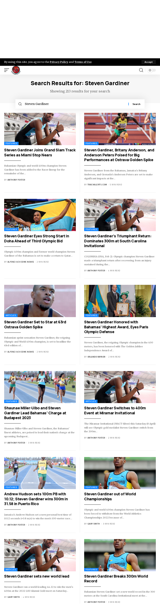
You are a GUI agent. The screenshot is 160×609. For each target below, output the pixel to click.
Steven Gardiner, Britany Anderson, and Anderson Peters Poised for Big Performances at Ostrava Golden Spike (119, 155)
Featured (11, 144)
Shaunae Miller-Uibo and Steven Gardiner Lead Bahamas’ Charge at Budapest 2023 (35, 413)
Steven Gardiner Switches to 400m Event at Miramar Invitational (115, 411)
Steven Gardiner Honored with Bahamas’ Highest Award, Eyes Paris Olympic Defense (116, 327)
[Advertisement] (80, 29)
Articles (11, 316)
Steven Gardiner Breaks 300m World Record (116, 579)
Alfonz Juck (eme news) (21, 263)
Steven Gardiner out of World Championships (110, 497)
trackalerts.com (97, 185)
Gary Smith (94, 524)
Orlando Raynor (96, 357)
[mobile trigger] (7, 70)
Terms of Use (85, 62)
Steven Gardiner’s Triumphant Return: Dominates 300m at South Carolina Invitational (117, 241)
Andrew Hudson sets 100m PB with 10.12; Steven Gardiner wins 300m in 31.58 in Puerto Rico (36, 500)
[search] (141, 70)
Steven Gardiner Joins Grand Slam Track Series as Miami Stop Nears (40, 153)
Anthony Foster (16, 180)
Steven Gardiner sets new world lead (36, 577)
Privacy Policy (59, 62)
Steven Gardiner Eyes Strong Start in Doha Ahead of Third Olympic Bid (36, 239)
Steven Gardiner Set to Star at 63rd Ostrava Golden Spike (35, 325)
